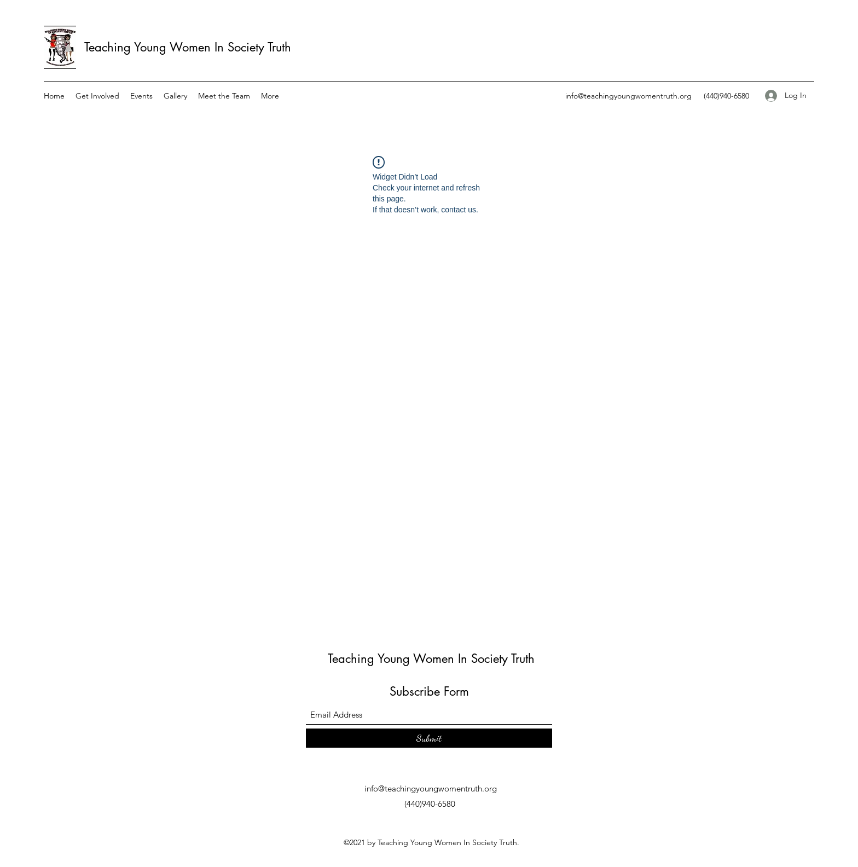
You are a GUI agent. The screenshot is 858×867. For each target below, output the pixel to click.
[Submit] (429, 738)
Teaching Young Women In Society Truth (187, 47)
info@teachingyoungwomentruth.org (628, 96)
